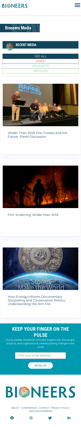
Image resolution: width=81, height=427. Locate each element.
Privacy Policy (60, 407)
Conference (29, 407)
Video (40, 61)
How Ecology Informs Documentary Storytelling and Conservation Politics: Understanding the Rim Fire (36, 300)
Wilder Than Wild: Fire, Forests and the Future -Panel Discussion (37, 135)
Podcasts (40, 66)
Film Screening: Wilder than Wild (33, 215)
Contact (43, 407)
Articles (40, 71)
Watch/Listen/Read (40, 411)
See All (41, 56)
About (15, 407)
